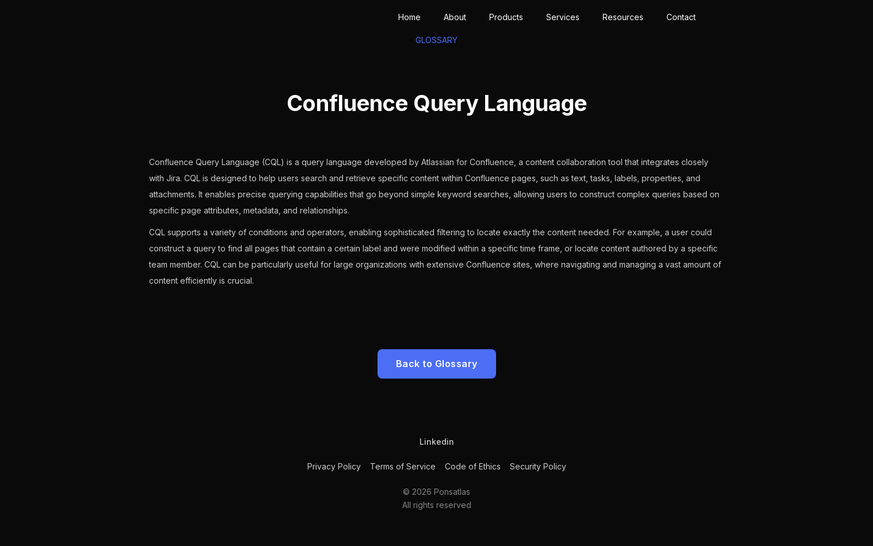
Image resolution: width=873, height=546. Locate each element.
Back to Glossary (437, 363)
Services (563, 17)
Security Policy (538, 466)
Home (409, 17)
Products (506, 17)
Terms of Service (403, 466)
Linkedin (437, 441)
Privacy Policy (334, 466)
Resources (623, 17)
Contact (681, 17)
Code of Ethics (473, 466)
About (455, 17)
